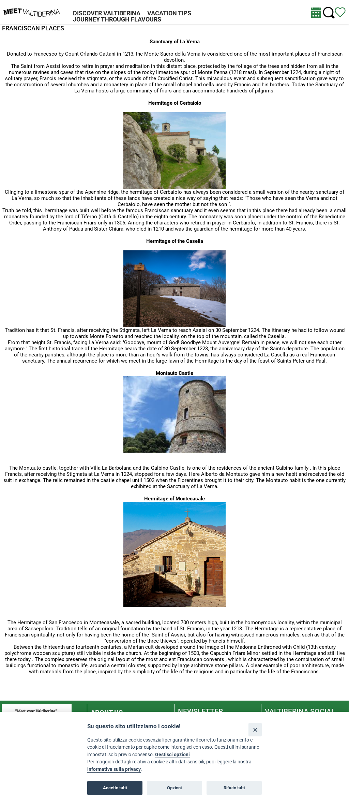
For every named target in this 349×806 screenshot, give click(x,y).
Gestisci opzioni (172, 755)
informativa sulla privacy (114, 769)
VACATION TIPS (169, 13)
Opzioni (174, 787)
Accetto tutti (115, 787)
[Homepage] (31, 12)
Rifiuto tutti (234, 787)
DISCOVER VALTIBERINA (106, 13)
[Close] (255, 729)
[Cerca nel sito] (329, 13)
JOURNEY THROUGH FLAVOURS (117, 19)
